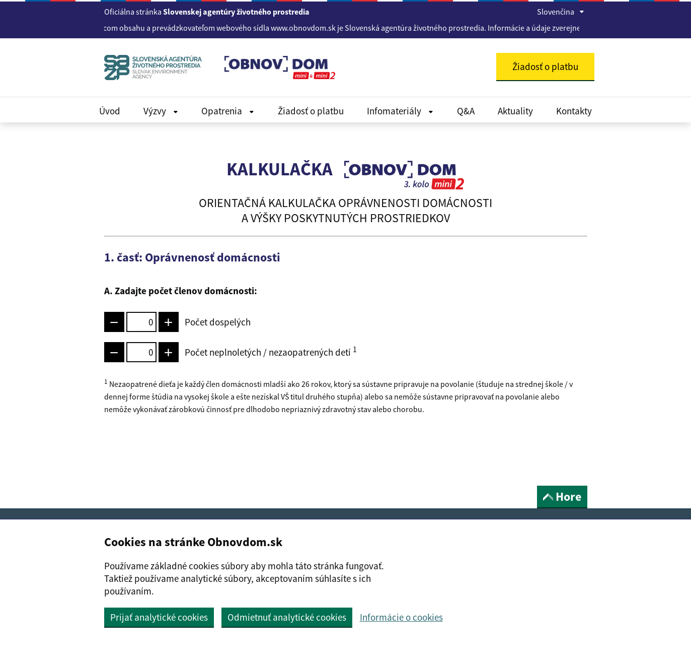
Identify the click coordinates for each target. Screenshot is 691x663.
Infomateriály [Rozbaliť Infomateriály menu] (400, 111)
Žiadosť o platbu (311, 111)
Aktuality (515, 111)
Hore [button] (562, 496)
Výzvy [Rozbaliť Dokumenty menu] (160, 111)
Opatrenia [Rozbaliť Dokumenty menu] (227, 111)
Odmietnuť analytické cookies (286, 617)
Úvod (109, 111)
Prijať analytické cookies (159, 617)
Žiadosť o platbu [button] (545, 66)
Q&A (466, 111)
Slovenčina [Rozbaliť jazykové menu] (560, 12)
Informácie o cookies (401, 617)
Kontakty (574, 111)
